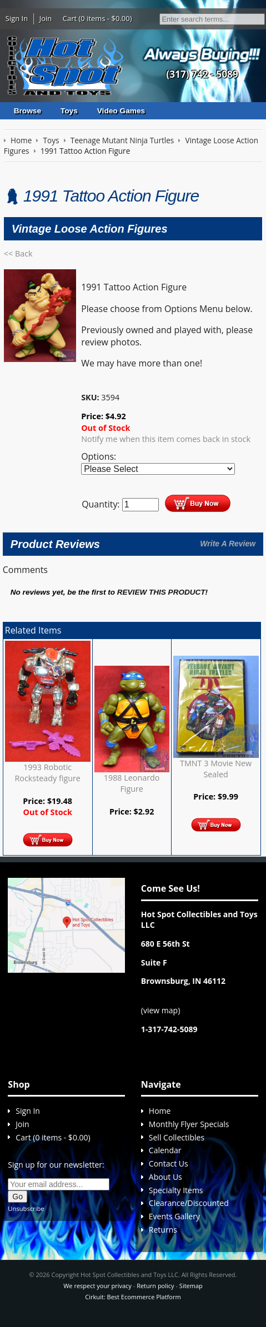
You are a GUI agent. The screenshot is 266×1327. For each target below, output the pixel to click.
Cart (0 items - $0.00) (97, 18)
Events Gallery (174, 1216)
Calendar (165, 1150)
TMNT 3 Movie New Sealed (216, 769)
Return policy (155, 1285)
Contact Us (168, 1163)
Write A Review (227, 543)
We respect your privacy (97, 1285)
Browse (27, 111)
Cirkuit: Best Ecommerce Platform (132, 1297)
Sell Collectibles (176, 1137)
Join (45, 18)
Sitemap (191, 1285)
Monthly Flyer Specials (189, 1124)
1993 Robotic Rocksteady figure (47, 772)
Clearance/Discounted (189, 1203)
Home (160, 1110)
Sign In (17, 18)
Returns (163, 1229)
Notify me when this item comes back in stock (165, 439)
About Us (165, 1177)
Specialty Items (176, 1190)
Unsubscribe (26, 1208)
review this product (161, 592)
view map (160, 1010)
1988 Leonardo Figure (132, 783)
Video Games (121, 111)
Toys (69, 111)
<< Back (18, 253)
